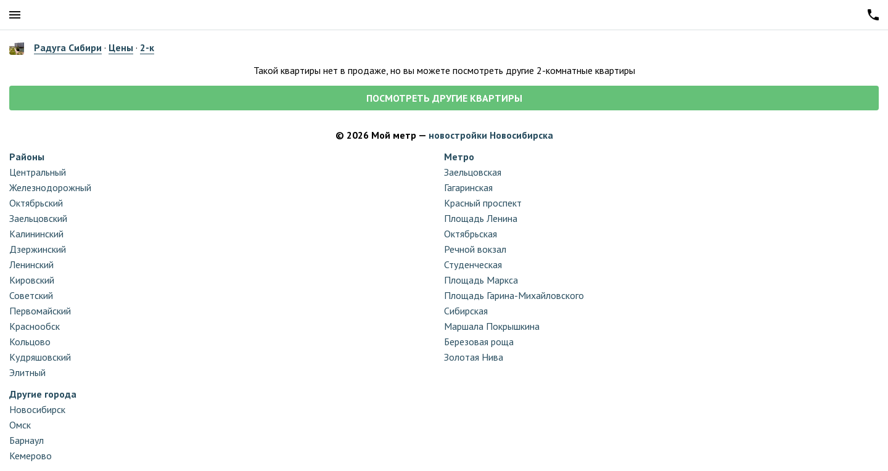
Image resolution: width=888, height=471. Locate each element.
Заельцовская (472, 172)
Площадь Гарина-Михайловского (514, 295)
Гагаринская (468, 187)
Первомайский (40, 311)
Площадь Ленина (480, 218)
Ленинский (31, 264)
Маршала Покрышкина (492, 326)
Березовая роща (479, 341)
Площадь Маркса (481, 280)
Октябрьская (470, 233)
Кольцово (30, 341)
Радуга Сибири (68, 47)
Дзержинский (37, 249)
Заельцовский (38, 218)
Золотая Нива (473, 357)
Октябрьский (36, 203)
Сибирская (466, 311)
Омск (20, 425)
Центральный (37, 172)
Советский (31, 295)
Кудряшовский (40, 357)
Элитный (27, 372)
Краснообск (34, 326)
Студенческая (473, 264)
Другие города (42, 394)
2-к (147, 47)
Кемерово (30, 455)
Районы (26, 156)
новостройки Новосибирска (491, 135)
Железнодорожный (50, 187)
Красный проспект (483, 203)
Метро (459, 156)
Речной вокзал (475, 249)
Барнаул (26, 440)
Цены (121, 47)
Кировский (31, 280)
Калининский (36, 233)
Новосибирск (37, 409)
